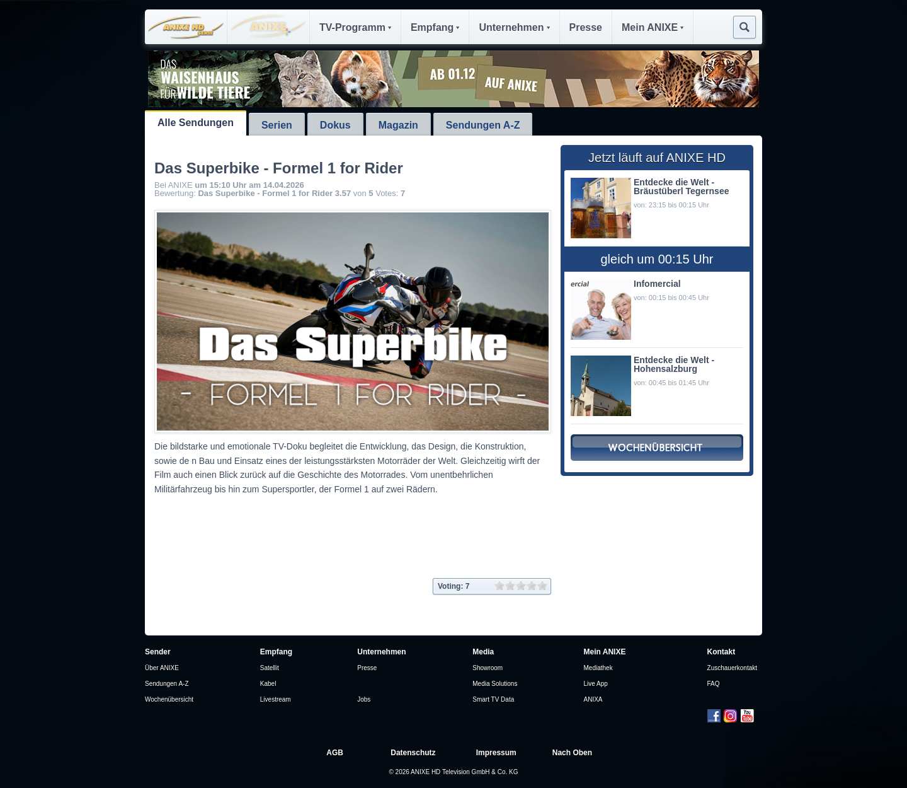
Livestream (275, 699)
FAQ (713, 683)
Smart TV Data (493, 699)
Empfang (435, 27)
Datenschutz (413, 752)
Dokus (335, 125)
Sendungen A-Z (483, 125)
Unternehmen (514, 27)
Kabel (268, 683)
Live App (596, 683)
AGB (334, 752)
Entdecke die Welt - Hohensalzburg (674, 364)
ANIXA (593, 699)
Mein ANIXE (652, 27)
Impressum (496, 752)
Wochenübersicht (169, 699)
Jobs (363, 699)
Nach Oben (572, 752)
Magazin (398, 125)
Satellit (269, 667)
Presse (586, 27)
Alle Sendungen (195, 122)
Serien (276, 125)
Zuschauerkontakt (732, 667)
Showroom (487, 667)
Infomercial (657, 283)
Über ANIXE (162, 667)
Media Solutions (494, 683)
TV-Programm (355, 27)
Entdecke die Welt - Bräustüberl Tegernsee (681, 186)
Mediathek (598, 667)
